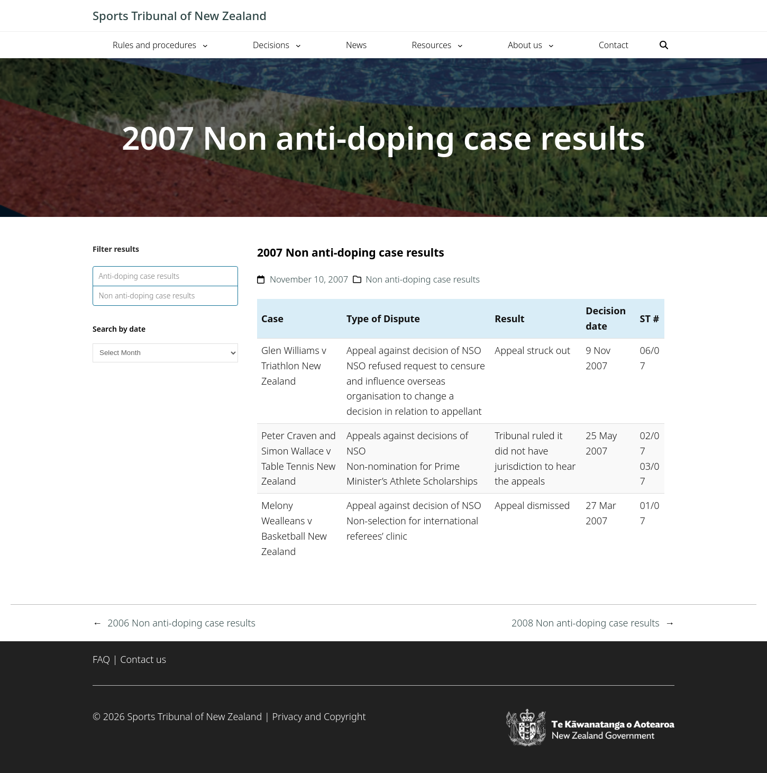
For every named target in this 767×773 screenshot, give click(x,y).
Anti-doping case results (139, 276)
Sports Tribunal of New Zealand (180, 15)
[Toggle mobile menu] (669, 16)
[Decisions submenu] (298, 45)
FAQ (101, 659)
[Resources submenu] (460, 45)
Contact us (143, 659)
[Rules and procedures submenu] (205, 45)
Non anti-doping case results (147, 295)
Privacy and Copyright (319, 716)
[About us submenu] (551, 45)
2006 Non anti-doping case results (181, 622)
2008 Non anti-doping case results (586, 622)
